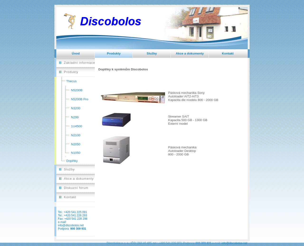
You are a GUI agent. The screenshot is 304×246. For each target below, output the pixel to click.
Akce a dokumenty (190, 53)
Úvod (76, 53)
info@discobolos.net (71, 225)
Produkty (114, 53)
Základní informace (79, 62)
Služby (152, 53)
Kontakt (228, 53)
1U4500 (76, 126)
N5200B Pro (79, 99)
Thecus (71, 81)
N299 (75, 117)
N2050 (75, 144)
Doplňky (72, 161)
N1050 (75, 153)
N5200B (76, 90)
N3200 (75, 108)
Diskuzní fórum (76, 188)
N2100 (75, 135)
